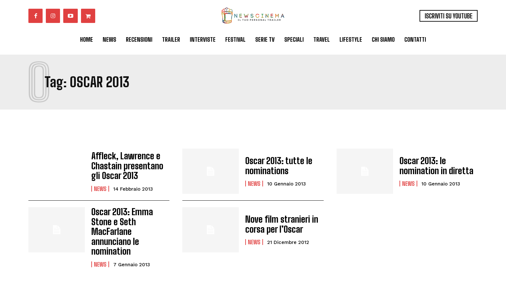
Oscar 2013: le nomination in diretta (438, 165)
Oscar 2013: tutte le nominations (274, 165)
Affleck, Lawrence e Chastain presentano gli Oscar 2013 (128, 166)
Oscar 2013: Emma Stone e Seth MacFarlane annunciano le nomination (128, 224)
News (100, 186)
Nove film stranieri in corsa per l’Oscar (277, 224)
